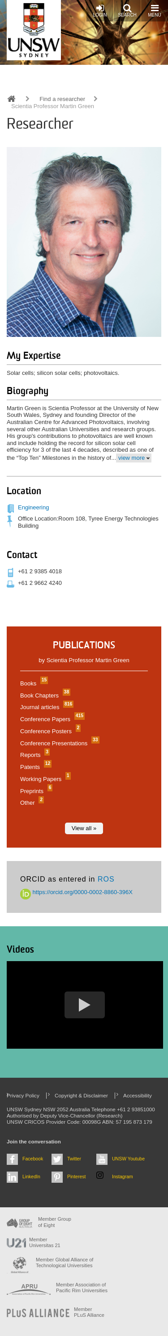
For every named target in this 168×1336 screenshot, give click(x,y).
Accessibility (137, 1095)
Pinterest (76, 1176)
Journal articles (45, 707)
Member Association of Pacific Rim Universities (82, 1287)
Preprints (35, 791)
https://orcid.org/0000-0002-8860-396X (76, 892)
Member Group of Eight (54, 1221)
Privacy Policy (23, 1095)
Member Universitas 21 (44, 1242)
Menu (154, 10)
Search (127, 10)
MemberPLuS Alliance (89, 1312)
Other (31, 802)
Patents (34, 767)
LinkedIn (31, 1176)
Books (33, 683)
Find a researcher (62, 99)
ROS (106, 879)
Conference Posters (49, 731)
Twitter (74, 1158)
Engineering (33, 507)
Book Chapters (44, 695)
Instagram (122, 1176)
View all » (84, 828)
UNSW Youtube (128, 1158)
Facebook (32, 1158)
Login (100, 10)
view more (131, 457)
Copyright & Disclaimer (81, 1095)
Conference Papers (51, 719)
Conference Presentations (58, 743)
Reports (33, 755)
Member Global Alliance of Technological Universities (64, 1262)
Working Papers (44, 779)
